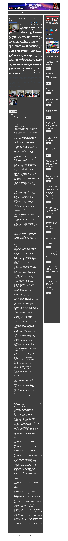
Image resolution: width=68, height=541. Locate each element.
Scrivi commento (13, 111)
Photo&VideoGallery (25, 12)
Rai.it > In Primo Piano (52, 186)
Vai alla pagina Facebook (13, 22)
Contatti (33, 12)
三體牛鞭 (15, 244)
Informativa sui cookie (22, 535)
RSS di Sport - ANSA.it (52, 57)
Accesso (57, 537)
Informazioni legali (12, 535)
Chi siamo (16, 12)
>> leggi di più (48, 68)
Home (10, 12)
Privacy (17, 535)
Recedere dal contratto (31, 535)
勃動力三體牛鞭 (17, 124)
